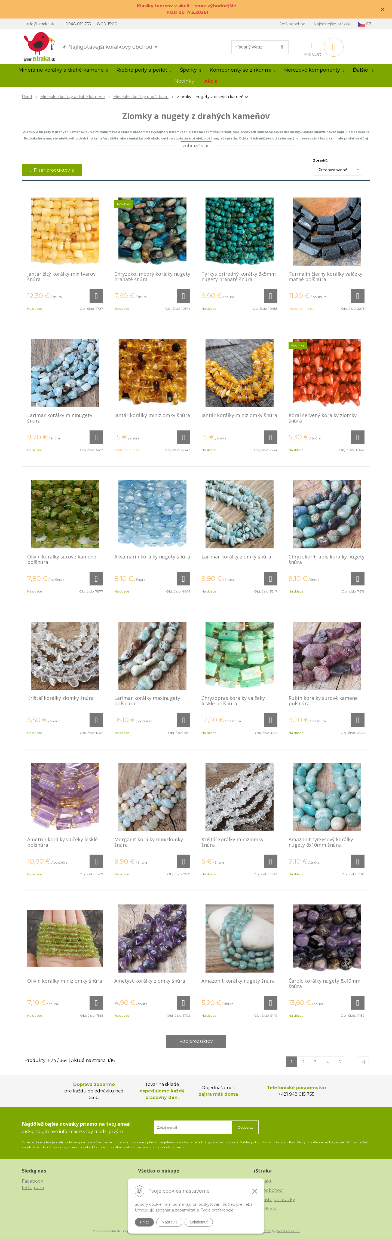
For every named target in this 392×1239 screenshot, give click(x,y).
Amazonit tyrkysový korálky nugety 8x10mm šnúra (321, 842)
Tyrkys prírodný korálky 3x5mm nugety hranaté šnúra (238, 277)
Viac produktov (196, 1041)
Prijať (144, 1222)
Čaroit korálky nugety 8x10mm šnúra (324, 983)
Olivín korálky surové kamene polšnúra (61, 559)
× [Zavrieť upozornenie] (382, 9)
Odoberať (245, 1127)
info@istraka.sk (40, 24)
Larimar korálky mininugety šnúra (59, 418)
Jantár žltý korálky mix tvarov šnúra (61, 277)
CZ (365, 24)
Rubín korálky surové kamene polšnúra (323, 701)
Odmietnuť (199, 1222)
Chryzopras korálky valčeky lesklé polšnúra (233, 701)
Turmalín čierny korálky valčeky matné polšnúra (325, 277)
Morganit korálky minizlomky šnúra (148, 842)
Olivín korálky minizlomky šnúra (64, 980)
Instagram (33, 1187)
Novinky (184, 81)
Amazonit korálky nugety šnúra (238, 980)
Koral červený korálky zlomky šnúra (323, 418)
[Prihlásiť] (312, 48)
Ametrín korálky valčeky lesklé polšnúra (62, 842)
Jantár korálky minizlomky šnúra (152, 415)
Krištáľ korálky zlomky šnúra (60, 698)
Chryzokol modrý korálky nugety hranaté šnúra (152, 277)
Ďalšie (363, 70)
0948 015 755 (78, 24)
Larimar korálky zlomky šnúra (236, 556)
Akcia (211, 81)
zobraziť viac (196, 145)
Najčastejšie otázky (332, 24)
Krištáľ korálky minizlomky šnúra (232, 842)
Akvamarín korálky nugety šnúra (152, 556)
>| (363, 1061)
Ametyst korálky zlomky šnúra (149, 980)
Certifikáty (265, 1208)
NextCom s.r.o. (288, 1231)
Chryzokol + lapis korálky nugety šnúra (327, 559)
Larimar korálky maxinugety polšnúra (147, 701)
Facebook (32, 1181)
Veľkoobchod (292, 24)
